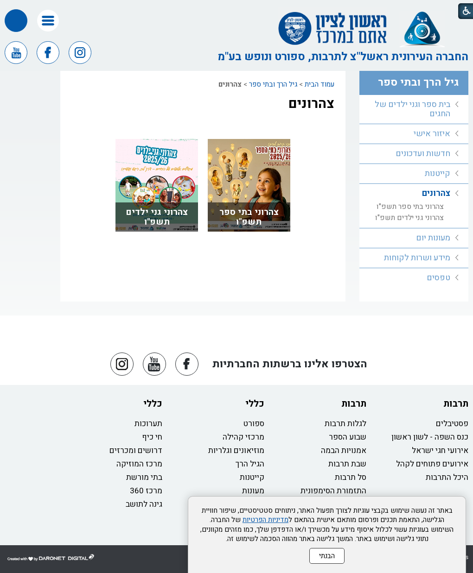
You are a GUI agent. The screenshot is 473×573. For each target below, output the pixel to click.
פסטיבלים (452, 423)
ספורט (253, 423)
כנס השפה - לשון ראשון (429, 437)
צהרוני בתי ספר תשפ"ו (249, 217)
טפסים (438, 277)
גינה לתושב (144, 504)
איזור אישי (432, 133)
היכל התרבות (447, 477)
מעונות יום (433, 238)
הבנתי (327, 556)
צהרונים (311, 103)
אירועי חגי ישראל (440, 450)
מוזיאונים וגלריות (236, 450)
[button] (48, 20)
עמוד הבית (319, 84)
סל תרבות (350, 477)
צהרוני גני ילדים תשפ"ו (157, 217)
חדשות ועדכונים (423, 153)
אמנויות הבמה (343, 450)
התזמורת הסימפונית (333, 491)
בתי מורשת (144, 477)
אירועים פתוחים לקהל (432, 464)
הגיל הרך (250, 464)
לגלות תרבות (345, 423)
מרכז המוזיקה (139, 464)
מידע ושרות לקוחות (417, 258)
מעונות (253, 491)
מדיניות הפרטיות (265, 520)
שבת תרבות (347, 464)
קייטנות (437, 173)
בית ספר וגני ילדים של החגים (412, 109)
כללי (254, 403)
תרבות (455, 403)
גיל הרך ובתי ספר (273, 84)
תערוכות (148, 423)
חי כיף (152, 437)
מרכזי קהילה (243, 437)
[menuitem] (413, 109)
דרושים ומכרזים (135, 450)
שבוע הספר (347, 437)
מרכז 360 (146, 491)
